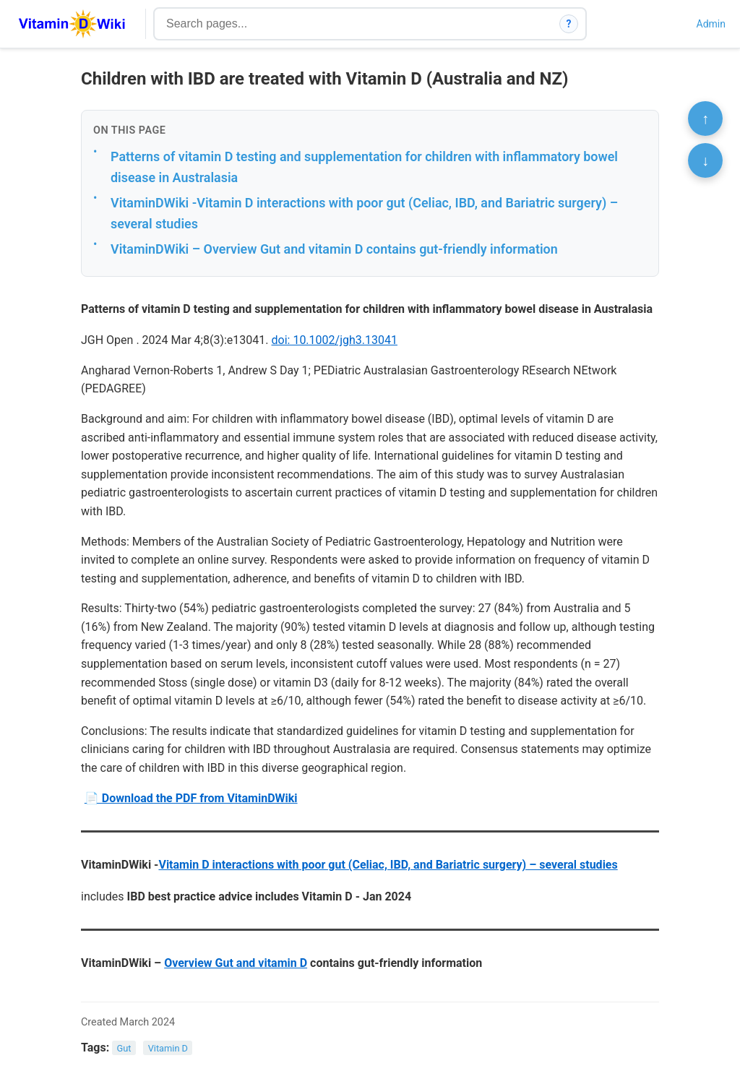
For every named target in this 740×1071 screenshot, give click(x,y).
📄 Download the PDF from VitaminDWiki (191, 798)
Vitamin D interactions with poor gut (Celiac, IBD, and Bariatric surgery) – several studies (387, 865)
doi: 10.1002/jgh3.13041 (334, 340)
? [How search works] (569, 24)
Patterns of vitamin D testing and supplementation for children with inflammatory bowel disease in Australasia (364, 167)
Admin (711, 24)
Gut (124, 1048)
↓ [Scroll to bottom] (705, 160)
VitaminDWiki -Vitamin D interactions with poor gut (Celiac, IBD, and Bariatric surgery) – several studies (364, 213)
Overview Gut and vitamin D (235, 963)
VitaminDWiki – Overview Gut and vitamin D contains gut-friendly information (334, 249)
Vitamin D (168, 1048)
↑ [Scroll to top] (705, 118)
